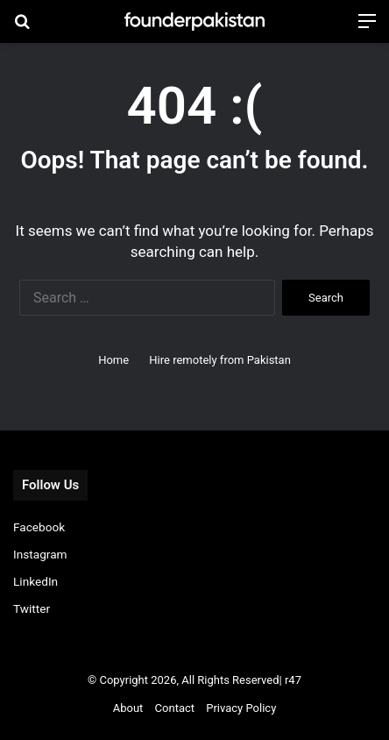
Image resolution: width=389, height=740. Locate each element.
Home (113, 359)
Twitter (31, 608)
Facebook (39, 527)
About (128, 708)
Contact (174, 708)
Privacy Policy (241, 708)
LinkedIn (35, 581)
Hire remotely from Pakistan (220, 359)
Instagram (40, 554)
